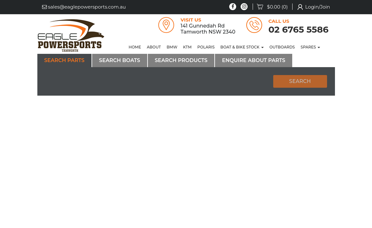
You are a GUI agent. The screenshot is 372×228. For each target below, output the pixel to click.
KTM (187, 47)
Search (300, 81)
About (154, 47)
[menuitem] (275, 7)
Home (135, 47)
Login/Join (317, 7)
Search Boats (119, 60)
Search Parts (64, 60)
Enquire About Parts (253, 60)
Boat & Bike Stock (242, 47)
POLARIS (206, 47)
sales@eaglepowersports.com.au (84, 7)
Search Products (181, 60)
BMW (172, 47)
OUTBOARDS (282, 47)
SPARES (310, 47)
